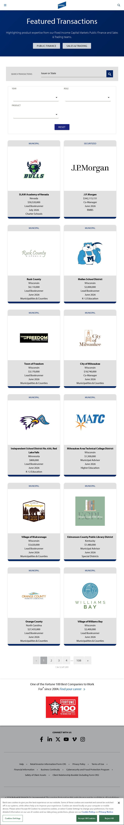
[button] (5, 5)
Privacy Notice (106, 812)
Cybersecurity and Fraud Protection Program (87, 769)
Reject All (109, 818)
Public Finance (46, 45)
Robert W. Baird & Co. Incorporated (28, 797)
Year (14, 88)
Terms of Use (98, 764)
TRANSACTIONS (21, 74)
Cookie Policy (88, 812)
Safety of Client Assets (35, 775)
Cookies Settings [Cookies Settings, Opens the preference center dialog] (12, 818)
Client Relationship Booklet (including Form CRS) (76, 775)
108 (78, 660)
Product (16, 105)
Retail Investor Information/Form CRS (48, 764)
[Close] (118, 803)
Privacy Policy (78, 764)
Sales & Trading (77, 45)
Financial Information (24, 769)
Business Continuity (50, 769)
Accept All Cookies (86, 818)
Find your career (73, 689)
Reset (62, 127)
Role (66, 88)
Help (21, 764)
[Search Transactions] (109, 73)
